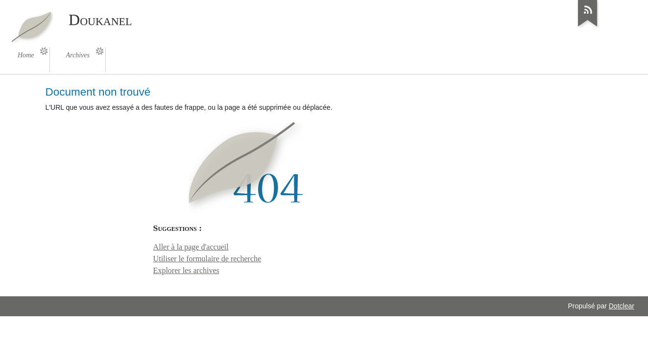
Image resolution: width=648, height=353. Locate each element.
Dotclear (621, 306)
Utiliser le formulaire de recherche (207, 258)
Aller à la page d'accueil (191, 247)
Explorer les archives (186, 270)
